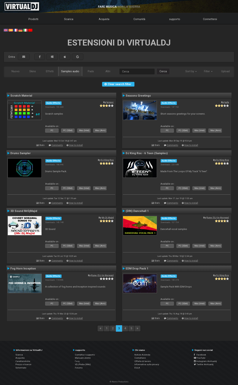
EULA (137, 367)
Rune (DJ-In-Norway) (217, 217)
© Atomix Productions (119, 382)
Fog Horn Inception (23, 268)
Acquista (104, 19)
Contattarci (140, 358)
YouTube (199, 358)
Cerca (163, 71)
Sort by (191, 71)
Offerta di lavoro (142, 361)
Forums (79, 367)
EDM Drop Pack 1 (137, 268)
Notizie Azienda (142, 354)
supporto (174, 19)
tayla (226, 102)
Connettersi (210, 19)
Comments (57, 145)
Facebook (200, 354)
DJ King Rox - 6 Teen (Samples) (147, 153)
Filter (208, 71)
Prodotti (33, 19)
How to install (76, 145)
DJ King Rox (107, 160)
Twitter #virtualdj (203, 364)
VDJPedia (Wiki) (83, 364)
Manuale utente (83, 358)
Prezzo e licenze (23, 364)
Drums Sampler (20, 153)
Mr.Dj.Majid (108, 217)
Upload (225, 71)
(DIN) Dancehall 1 (137, 211)
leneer (110, 102)
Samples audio (70, 71)
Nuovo (16, 71)
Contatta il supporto (85, 354)
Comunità (139, 19)
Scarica (68, 19)
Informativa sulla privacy (146, 364)
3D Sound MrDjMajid (23, 211)
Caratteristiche (22, 361)
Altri (107, 71)
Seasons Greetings (138, 95)
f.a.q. (77, 361)
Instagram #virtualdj (205, 361)
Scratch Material (21, 95)
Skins (32, 71)
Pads (91, 71)
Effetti (50, 71)
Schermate (20, 367)
